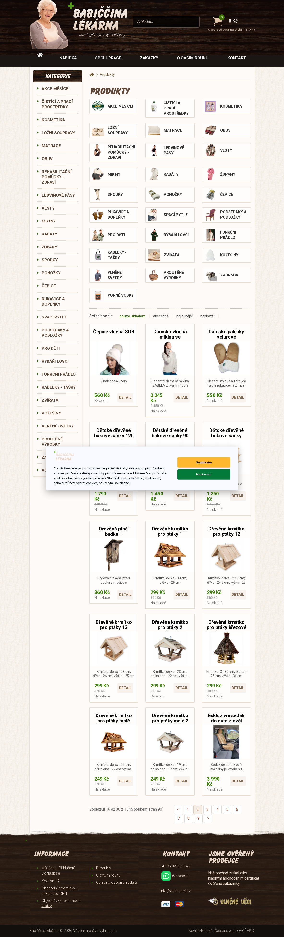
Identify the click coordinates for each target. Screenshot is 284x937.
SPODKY (50, 260)
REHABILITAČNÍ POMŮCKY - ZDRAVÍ (57, 177)
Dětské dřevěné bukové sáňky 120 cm (113, 435)
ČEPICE (49, 285)
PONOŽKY (51, 272)
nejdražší (207, 316)
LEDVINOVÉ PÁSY (58, 195)
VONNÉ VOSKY (121, 295)
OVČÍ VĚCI (246, 930)
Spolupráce (108, 57)
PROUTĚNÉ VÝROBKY (52, 442)
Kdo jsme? (51, 881)
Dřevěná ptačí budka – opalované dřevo (113, 534)
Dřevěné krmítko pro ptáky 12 (226, 531)
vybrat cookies (86, 483)
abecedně (161, 316)
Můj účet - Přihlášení (58, 868)
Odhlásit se (51, 873)
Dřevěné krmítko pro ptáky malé (114, 718)
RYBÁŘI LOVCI (55, 361)
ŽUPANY (49, 247)
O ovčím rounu (192, 57)
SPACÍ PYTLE (54, 317)
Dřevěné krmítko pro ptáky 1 (170, 531)
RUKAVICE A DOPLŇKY (53, 301)
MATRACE (51, 145)
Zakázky (149, 57)
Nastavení (203, 474)
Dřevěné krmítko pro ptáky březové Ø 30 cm (226, 627)
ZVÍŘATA (50, 400)
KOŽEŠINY (51, 413)
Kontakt (236, 57)
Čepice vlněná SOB (113, 332)
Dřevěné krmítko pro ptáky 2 (170, 624)
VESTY (48, 208)
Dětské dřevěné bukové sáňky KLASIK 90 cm (226, 435)
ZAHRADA (229, 275)
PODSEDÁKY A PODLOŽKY (55, 333)
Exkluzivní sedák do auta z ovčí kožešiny (226, 721)
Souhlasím (204, 462)
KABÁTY (49, 234)
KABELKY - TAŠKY (59, 387)
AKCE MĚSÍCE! (56, 88)
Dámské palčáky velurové (226, 334)
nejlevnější (184, 316)
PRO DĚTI (51, 348)
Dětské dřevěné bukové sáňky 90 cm (170, 435)
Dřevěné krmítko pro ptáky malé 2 (170, 718)
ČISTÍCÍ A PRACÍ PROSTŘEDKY (57, 104)
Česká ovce (224, 930)
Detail (125, 397)
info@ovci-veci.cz (175, 891)
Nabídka (68, 57)
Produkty (103, 868)
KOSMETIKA (53, 119)
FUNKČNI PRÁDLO (59, 374)
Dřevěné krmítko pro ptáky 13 (114, 624)
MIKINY (49, 221)
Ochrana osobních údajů (116, 882)
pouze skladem (132, 316)
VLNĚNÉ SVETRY (58, 426)
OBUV (47, 158)
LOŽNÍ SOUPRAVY (58, 132)
